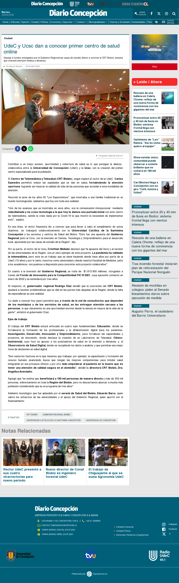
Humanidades (138, 22)
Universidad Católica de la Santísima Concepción (53, 420)
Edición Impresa (168, 22)
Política (44, 22)
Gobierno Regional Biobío (56, 415)
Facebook (169, 529)
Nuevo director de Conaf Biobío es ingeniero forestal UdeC (65, 473)
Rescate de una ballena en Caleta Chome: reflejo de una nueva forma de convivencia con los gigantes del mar (145, 101)
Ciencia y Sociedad (119, 22)
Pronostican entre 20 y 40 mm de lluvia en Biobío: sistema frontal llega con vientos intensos (146, 124)
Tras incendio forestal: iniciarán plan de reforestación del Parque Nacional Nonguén (154, 268)
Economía (55, 22)
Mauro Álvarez (16, 66)
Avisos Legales (140, 13)
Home (6, 22)
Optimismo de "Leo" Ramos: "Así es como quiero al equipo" (147, 143)
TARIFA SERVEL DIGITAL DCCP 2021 (58, 530)
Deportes (67, 22)
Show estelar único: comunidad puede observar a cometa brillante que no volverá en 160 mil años (145, 166)
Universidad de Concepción (101, 420)
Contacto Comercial (124, 527)
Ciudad (35, 22)
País (149, 22)
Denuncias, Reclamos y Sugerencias (132, 535)
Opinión (25, 22)
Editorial (15, 22)
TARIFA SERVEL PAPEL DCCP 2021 (57, 534)
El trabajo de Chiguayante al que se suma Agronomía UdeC (106, 473)
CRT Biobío (32, 415)
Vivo (154, 66)
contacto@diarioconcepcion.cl (59, 525)
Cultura (80, 22)
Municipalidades (97, 22)
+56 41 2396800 (93, 521)
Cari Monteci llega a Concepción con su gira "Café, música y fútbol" (145, 187)
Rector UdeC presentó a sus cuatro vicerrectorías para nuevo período (22, 474)
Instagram (169, 524)
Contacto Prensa (123, 531)
